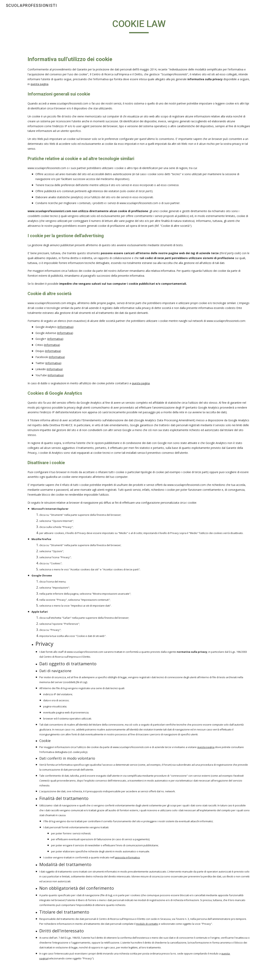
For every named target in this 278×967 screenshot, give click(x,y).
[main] (139, 25)
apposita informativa (127, 857)
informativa (65, 327)
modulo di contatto (147, 924)
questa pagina (39, 84)
